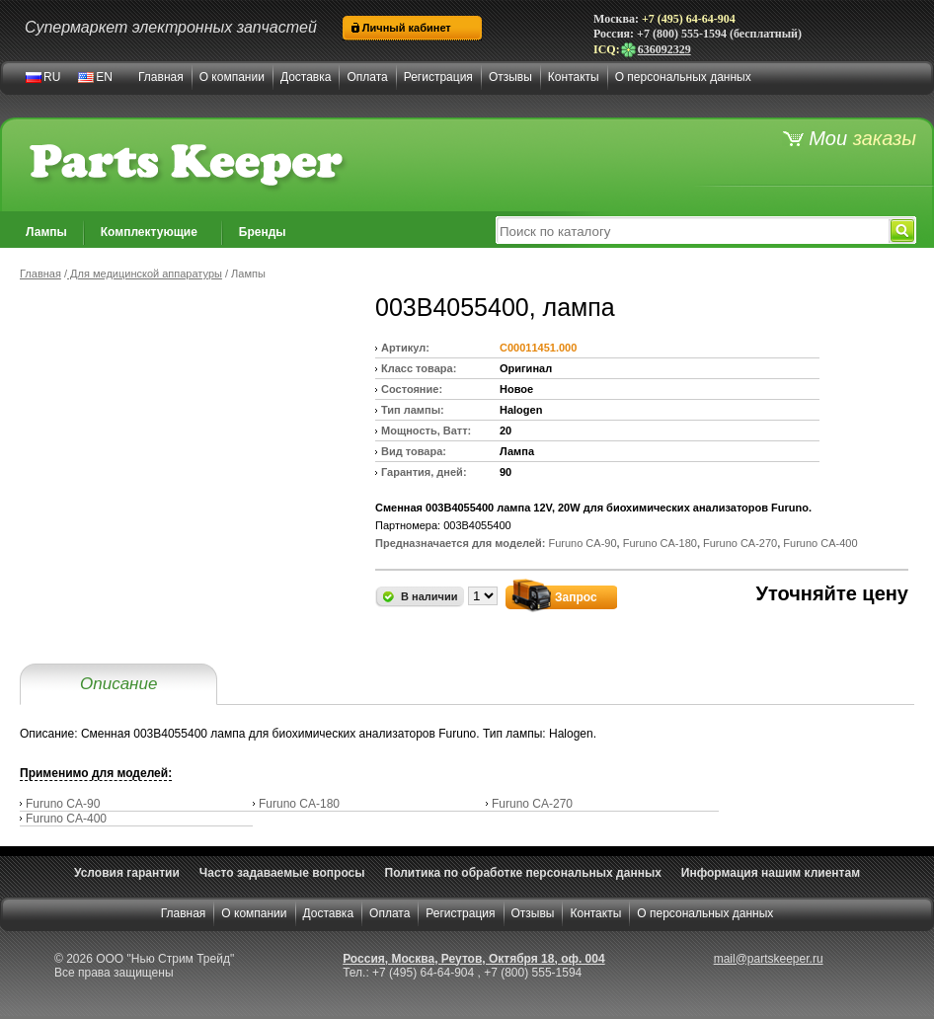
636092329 (655, 49)
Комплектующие (149, 232)
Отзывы (510, 77)
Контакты (573, 77)
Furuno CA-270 (532, 804)
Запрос (576, 597)
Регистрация (438, 77)
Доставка (306, 77)
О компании (232, 77)
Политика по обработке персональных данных (523, 873)
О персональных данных (683, 77)
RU (51, 77)
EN (104, 77)
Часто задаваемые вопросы (282, 873)
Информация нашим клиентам (770, 873)
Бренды (262, 232)
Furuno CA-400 (66, 818)
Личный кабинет (406, 28)
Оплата (367, 77)
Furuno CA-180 (299, 804)
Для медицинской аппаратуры (144, 273)
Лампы (46, 232)
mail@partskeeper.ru (768, 959)
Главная (161, 77)
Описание (118, 683)
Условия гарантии (127, 873)
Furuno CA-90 (63, 804)
